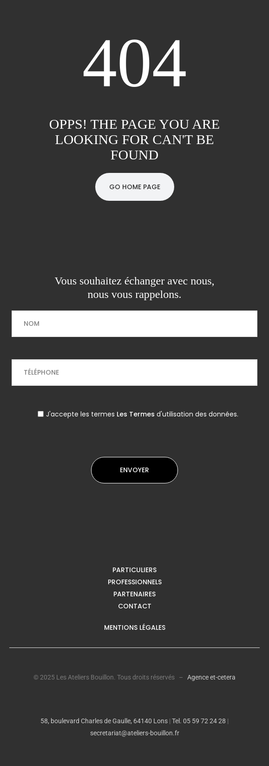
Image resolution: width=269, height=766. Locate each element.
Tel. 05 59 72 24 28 (198, 721)
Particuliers (134, 569)
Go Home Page (134, 187)
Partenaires (134, 594)
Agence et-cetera (211, 677)
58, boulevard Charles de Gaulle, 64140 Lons (104, 721)
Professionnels (135, 582)
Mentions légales (134, 627)
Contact (134, 606)
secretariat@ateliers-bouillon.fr (134, 733)
